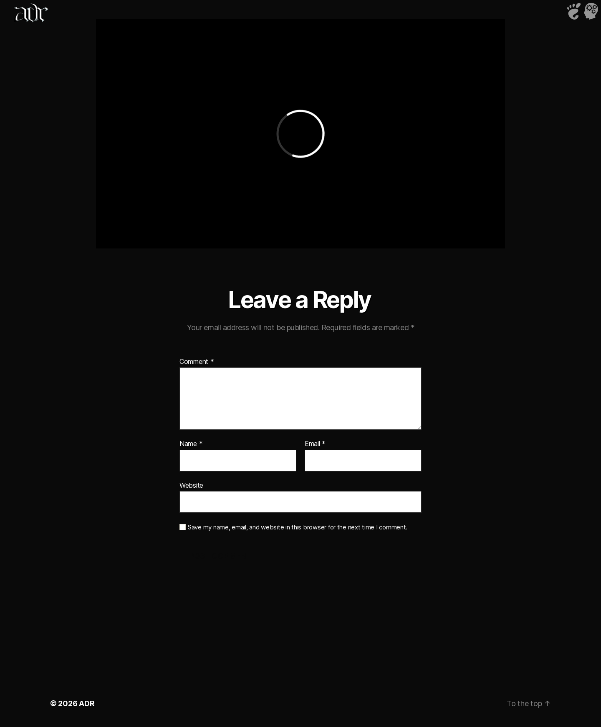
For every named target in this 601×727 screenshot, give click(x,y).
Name (190, 444)
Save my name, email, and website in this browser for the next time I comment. (297, 527)
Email (315, 444)
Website (191, 485)
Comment (196, 362)
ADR (86, 703)
